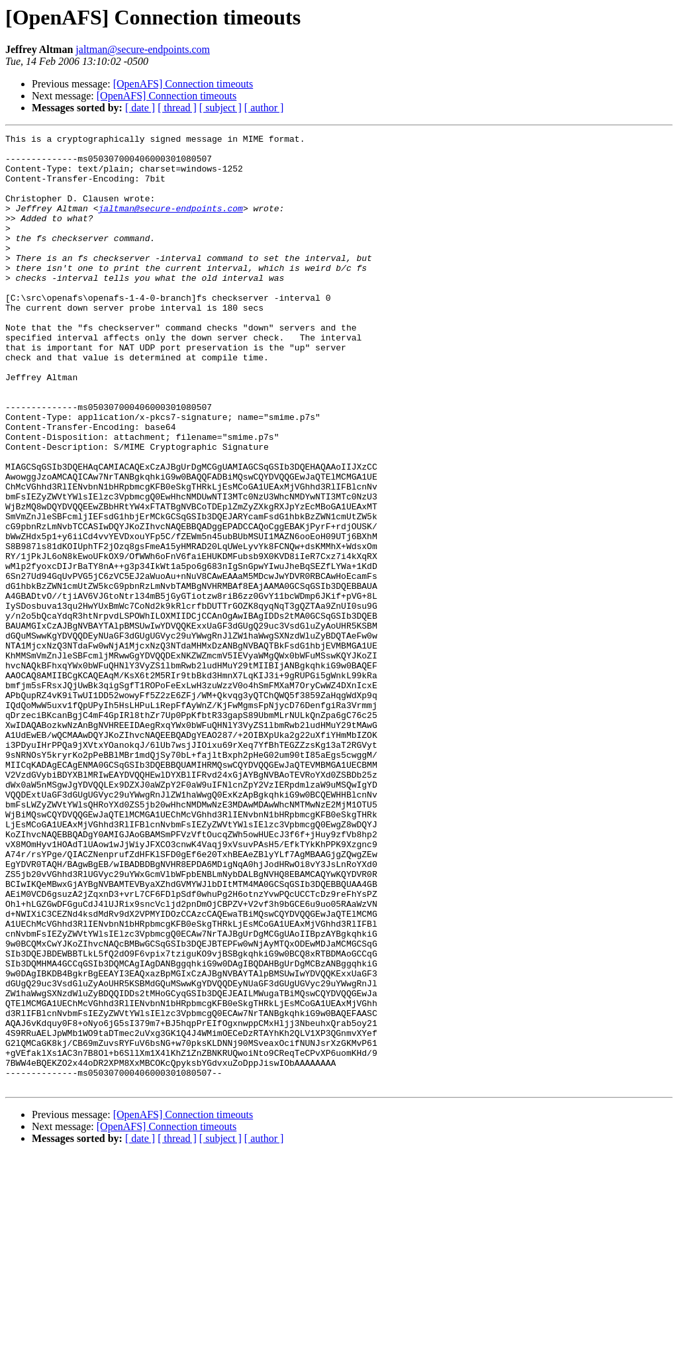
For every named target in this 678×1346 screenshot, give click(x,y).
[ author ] (264, 107)
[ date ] (140, 107)
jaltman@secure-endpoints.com (142, 49)
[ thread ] (177, 107)
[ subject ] (220, 107)
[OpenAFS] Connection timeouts (183, 83)
